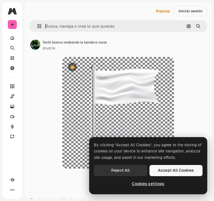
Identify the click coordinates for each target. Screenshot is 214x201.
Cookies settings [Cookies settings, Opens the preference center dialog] (148, 183)
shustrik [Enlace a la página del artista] (48, 48)
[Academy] (12, 179)
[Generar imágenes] (12, 106)
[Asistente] (12, 136)
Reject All (120, 170)
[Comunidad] (12, 68)
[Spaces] (12, 96)
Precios (163, 11)
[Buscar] (12, 48)
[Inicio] (12, 38)
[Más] (12, 189)
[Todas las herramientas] (12, 86)
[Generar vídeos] (12, 116)
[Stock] (12, 58)
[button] (37, 26)
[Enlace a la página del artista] (35, 45)
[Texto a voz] (12, 126)
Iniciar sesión (191, 11)
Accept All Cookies (176, 170)
